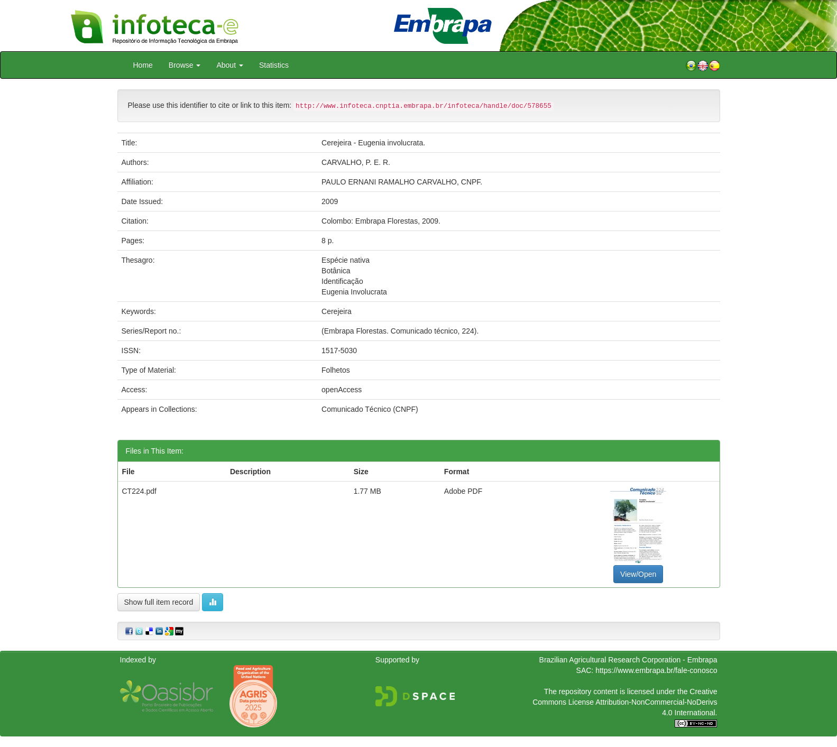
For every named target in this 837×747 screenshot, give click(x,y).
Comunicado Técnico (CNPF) (369, 409)
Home (143, 65)
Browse (185, 65)
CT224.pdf (139, 491)
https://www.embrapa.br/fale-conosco (656, 670)
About (229, 65)
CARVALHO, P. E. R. (355, 162)
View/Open (638, 574)
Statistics (274, 65)
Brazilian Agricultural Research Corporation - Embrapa (628, 660)
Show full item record (159, 602)
